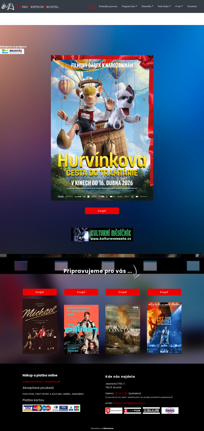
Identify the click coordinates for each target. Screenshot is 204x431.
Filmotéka (146, 6)
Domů (91, 6)
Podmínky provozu (108, 6)
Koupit (102, 211)
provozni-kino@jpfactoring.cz (128, 403)
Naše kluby (163, 6)
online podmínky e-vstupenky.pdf (41, 381)
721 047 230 (120, 393)
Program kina (128, 6)
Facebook (192, 6)
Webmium (108, 428)
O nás (178, 6)
